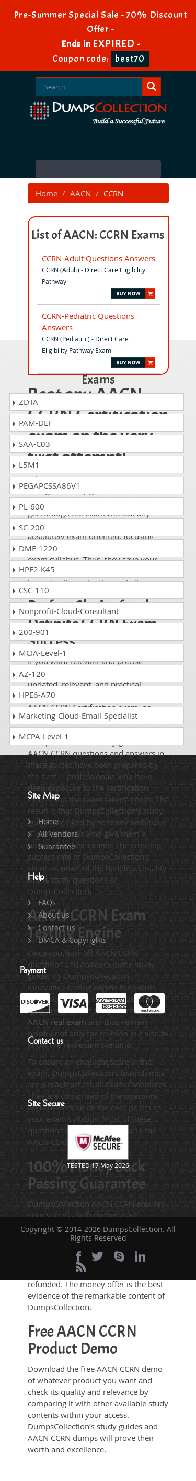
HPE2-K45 (33, 569)
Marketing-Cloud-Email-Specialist (74, 715)
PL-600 (27, 506)
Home (46, 193)
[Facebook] (78, 1256)
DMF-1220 (34, 548)
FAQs (47, 902)
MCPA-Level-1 (40, 736)
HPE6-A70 (33, 694)
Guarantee (56, 846)
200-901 (30, 632)
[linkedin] (140, 1256)
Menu (98, 169)
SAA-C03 (30, 443)
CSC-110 (30, 590)
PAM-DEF (31, 423)
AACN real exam (57, 1021)
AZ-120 (28, 673)
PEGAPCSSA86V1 (45, 485)
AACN (80, 193)
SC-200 (27, 527)
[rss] (81, 1267)
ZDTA (24, 402)
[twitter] (97, 1256)
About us (54, 914)
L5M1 (25, 464)
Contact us (56, 927)
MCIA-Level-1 (39, 652)
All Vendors (58, 833)
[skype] (119, 1256)
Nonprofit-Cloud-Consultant (65, 611)
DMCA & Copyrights (72, 939)
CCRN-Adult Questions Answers (98, 258)
